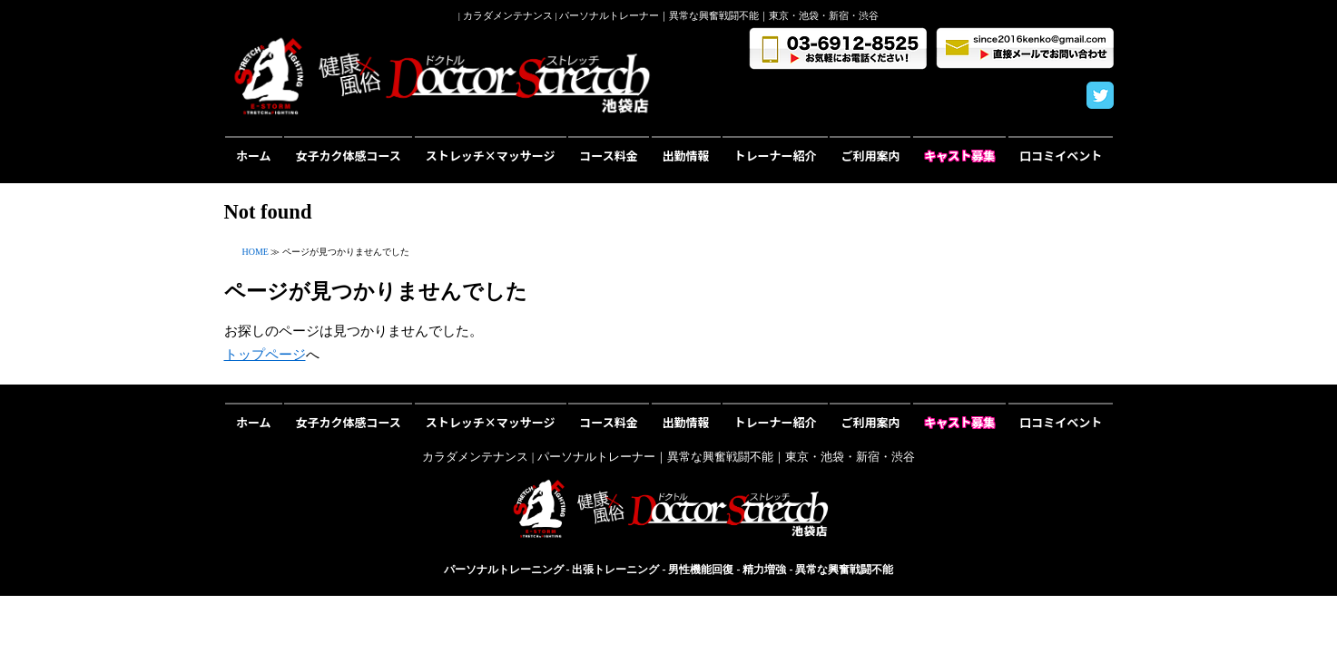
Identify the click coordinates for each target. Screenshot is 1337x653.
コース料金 (608, 155)
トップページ (265, 354)
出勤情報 (686, 155)
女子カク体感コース (347, 155)
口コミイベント (1060, 155)
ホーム (253, 155)
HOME (255, 252)
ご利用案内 (870, 155)
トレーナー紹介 (775, 155)
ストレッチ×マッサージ (490, 155)
